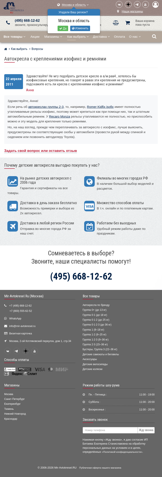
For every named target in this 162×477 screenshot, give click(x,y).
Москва (8, 394)
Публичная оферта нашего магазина (100, 467)
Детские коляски (93, 369)
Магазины (53, 36)
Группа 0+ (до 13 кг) (95, 309)
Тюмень (9, 408)
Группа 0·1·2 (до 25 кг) (96, 319)
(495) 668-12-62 (27, 21)
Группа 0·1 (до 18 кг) (95, 315)
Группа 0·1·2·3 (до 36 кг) (97, 324)
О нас (135, 36)
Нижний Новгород (15, 413)
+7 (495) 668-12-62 (20, 305)
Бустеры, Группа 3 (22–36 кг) (100, 349)
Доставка (101, 36)
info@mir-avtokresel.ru (22, 326)
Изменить (80, 28)
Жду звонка (146, 430)
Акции (34, 36)
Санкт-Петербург (14, 399)
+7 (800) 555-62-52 (20, 311)
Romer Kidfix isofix (100, 107)
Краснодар (10, 418)
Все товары (91, 296)
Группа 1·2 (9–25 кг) (94, 334)
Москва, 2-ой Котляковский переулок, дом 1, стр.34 (40, 341)
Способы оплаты (16, 360)
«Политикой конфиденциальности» (122, 451)
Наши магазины (132, 11)
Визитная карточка (20, 333)
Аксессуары (90, 359)
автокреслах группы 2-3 (46, 107)
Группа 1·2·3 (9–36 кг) (96, 339)
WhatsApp (15, 318)
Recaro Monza (59, 116)
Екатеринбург (12, 403)
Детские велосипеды (95, 364)
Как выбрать (78, 36)
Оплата (119, 36)
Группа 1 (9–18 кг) (93, 329)
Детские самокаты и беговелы (101, 354)
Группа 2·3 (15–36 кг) (95, 344)
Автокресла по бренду (96, 305)
